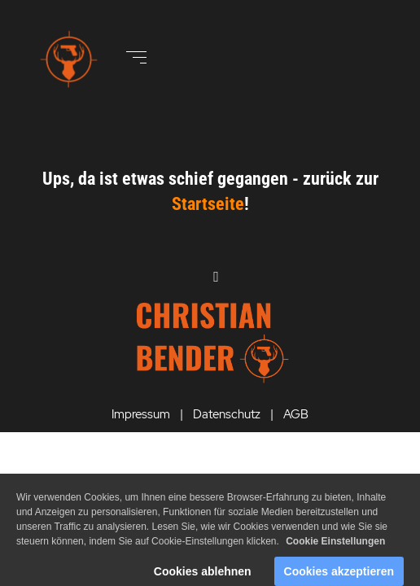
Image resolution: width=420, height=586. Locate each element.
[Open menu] (136, 57)
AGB (295, 414)
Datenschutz (226, 414)
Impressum (141, 414)
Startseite (208, 204)
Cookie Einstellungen (335, 550)
